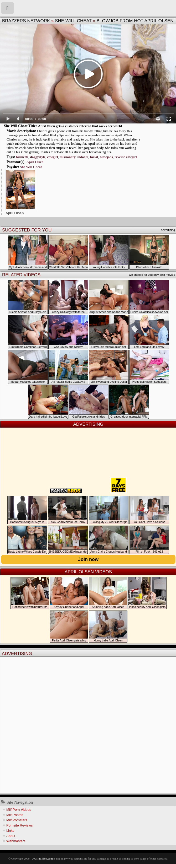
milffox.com (45, 858)
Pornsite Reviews (19, 825)
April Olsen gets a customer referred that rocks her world (80, 126)
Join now (88, 559)
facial (94, 157)
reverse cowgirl (126, 157)
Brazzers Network (26, 20)
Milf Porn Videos (18, 810)
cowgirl (52, 157)
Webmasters (15, 841)
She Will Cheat (73, 20)
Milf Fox (88, 8)
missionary (68, 157)
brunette (22, 157)
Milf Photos (14, 815)
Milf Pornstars (16, 820)
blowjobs (106, 157)
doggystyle (38, 157)
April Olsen (35, 162)
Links (10, 831)
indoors (82, 157)
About (10, 836)
